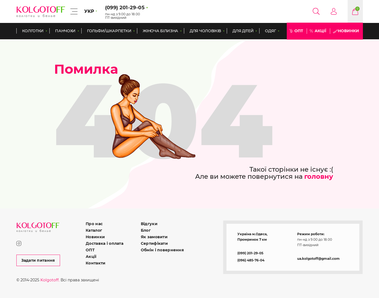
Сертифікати (154, 243)
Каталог (94, 230)
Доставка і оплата (104, 243)
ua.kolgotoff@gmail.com (318, 259)
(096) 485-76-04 (250, 260)
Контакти (95, 263)
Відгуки (149, 223)
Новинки (348, 30)
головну (318, 176)
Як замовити (154, 236)
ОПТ (298, 30)
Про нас (94, 223)
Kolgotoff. (49, 280)
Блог (146, 230)
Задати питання (38, 260)
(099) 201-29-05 (250, 253)
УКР (89, 11)
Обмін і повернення (162, 250)
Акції (320, 30)
